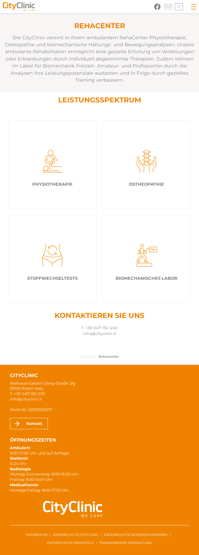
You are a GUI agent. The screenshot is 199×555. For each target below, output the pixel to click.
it (178, 7)
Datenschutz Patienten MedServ (136, 535)
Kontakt (34, 423)
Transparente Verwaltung (125, 543)
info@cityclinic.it (26, 399)
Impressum (37, 535)
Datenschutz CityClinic (76, 535)
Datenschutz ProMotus (70, 543)
